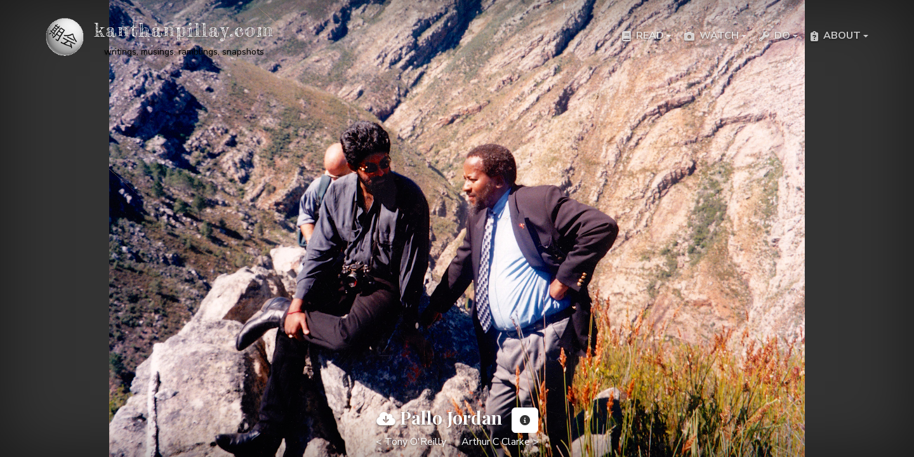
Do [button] (774, 36)
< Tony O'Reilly (411, 442)
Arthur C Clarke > (500, 442)
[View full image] (385, 419)
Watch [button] (711, 36)
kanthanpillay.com (184, 29)
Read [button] (643, 36)
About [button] (836, 36)
